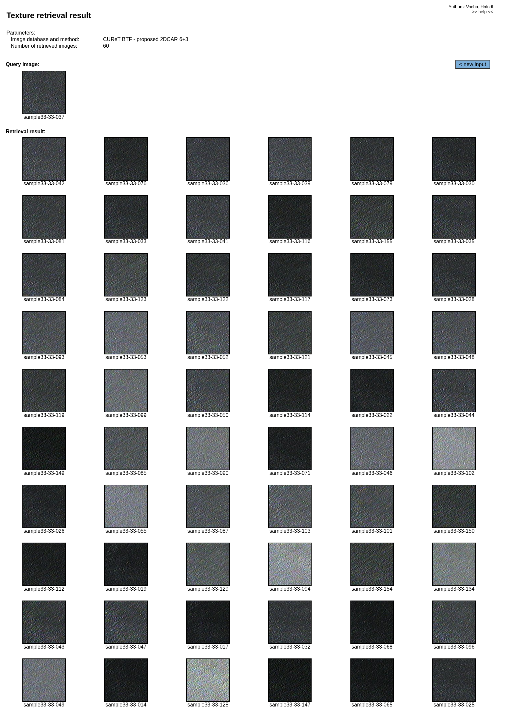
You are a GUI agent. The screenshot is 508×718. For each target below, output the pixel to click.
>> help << (482, 11)
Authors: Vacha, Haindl (470, 6)
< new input (472, 64)
